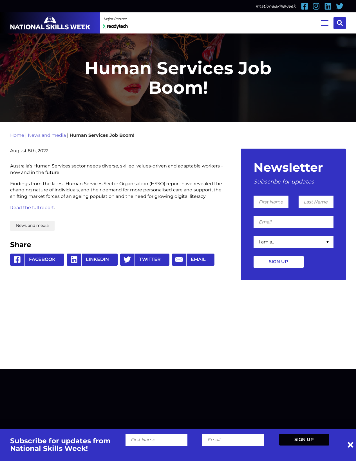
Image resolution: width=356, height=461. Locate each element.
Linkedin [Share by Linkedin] (88, 260)
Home (17, 135)
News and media (47, 135)
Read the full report (32, 207)
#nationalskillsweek (276, 6)
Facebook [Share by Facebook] (33, 260)
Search (340, 23)
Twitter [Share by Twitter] (140, 260)
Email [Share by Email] (189, 260)
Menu (324, 22)
